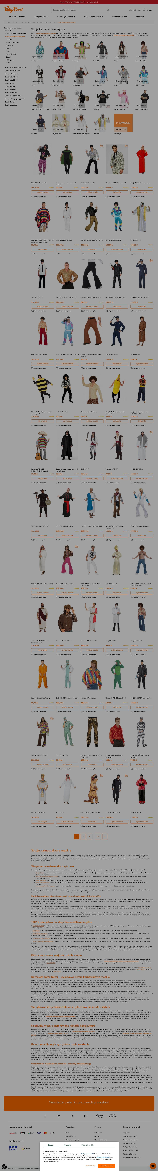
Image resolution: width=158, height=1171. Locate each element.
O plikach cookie (87, 1145)
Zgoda (50, 1145)
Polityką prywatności (87, 1154)
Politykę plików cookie (103, 1157)
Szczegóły (67, 1145)
